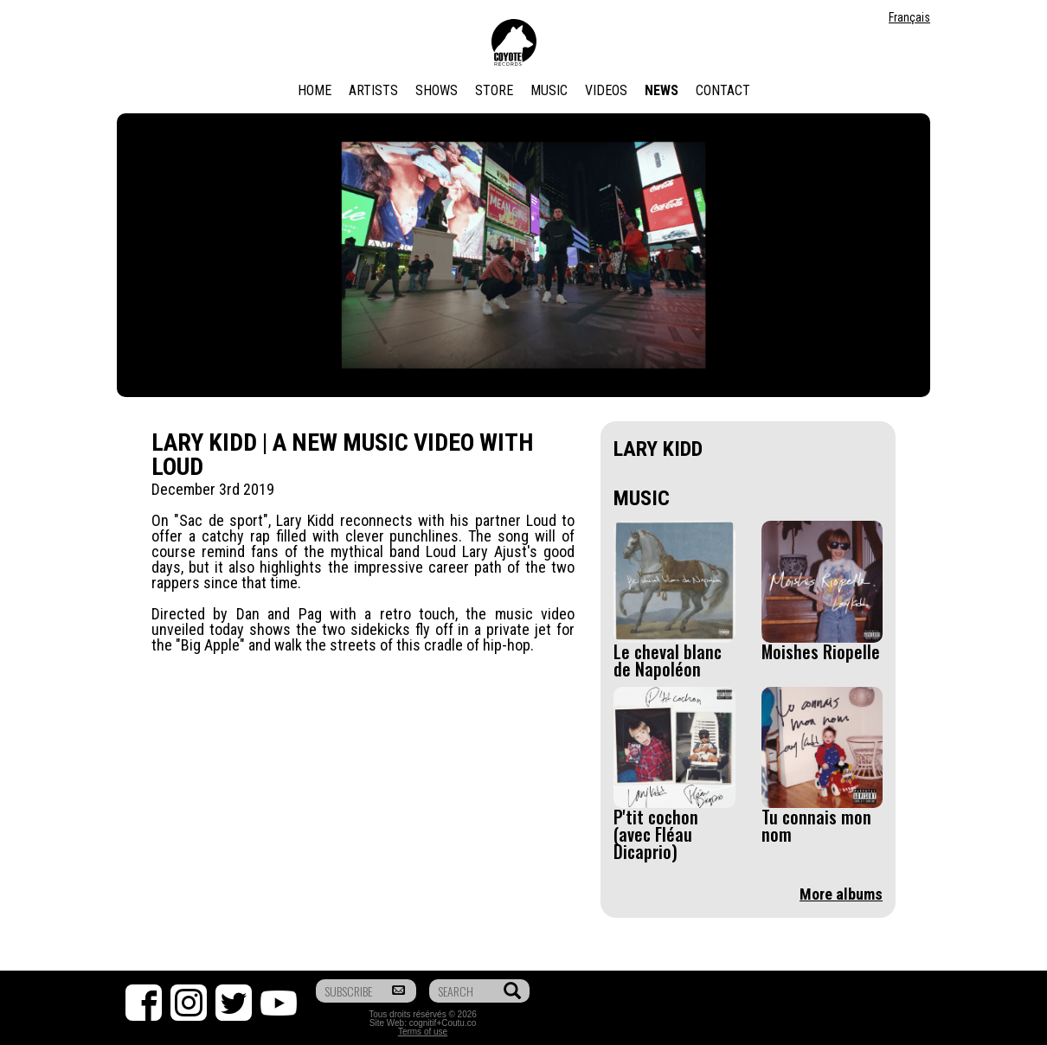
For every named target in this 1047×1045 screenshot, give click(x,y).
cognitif (423, 1023)
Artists (373, 90)
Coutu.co (458, 1023)
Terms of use (422, 1031)
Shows (436, 90)
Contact (723, 90)
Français (909, 17)
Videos (606, 90)
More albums (841, 894)
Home (314, 90)
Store (494, 90)
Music (549, 90)
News (661, 90)
